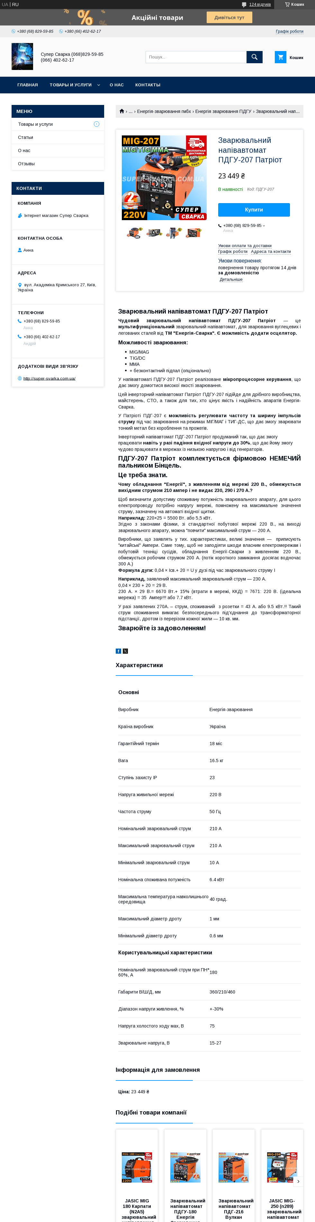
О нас (117, 84)
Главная (27, 84)
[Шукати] (255, 57)
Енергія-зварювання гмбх (164, 111)
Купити (254, 209)
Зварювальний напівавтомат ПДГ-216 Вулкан (237, 1209)
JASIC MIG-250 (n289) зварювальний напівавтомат (285, 1209)
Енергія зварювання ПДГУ (223, 111)
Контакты (147, 84)
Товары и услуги (71, 84)
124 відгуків (260, 4)
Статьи (25, 137)
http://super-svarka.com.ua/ (49, 378)
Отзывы (26, 163)
